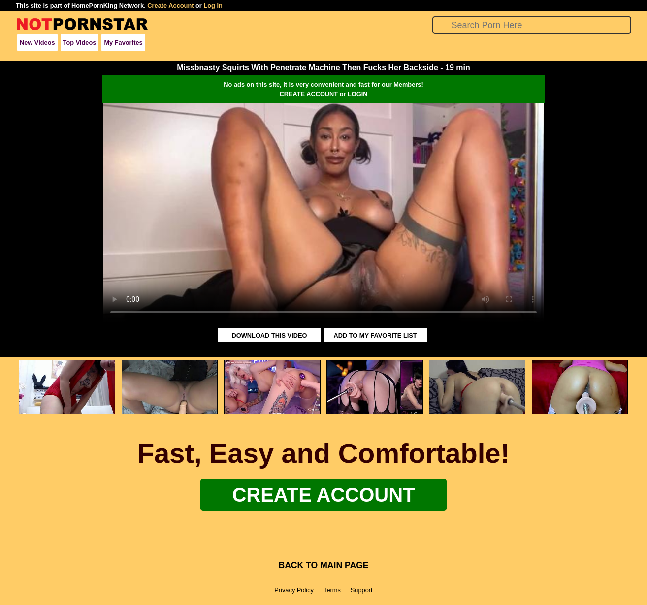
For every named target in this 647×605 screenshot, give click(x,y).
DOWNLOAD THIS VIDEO (269, 335)
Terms (332, 590)
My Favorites (123, 42)
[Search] (532, 25)
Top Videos (80, 42)
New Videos (37, 42)
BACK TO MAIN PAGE (323, 565)
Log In (212, 5)
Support (362, 590)
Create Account (170, 5)
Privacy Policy (294, 590)
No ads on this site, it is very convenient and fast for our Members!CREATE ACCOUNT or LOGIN (323, 89)
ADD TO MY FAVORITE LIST (375, 335)
